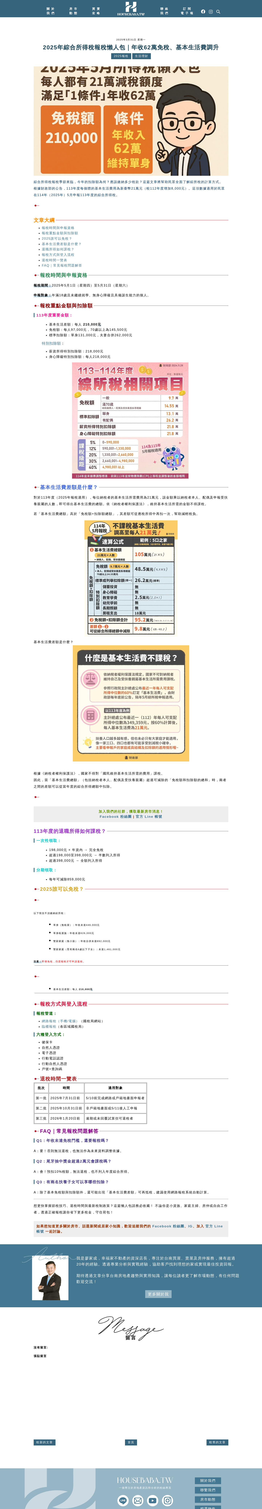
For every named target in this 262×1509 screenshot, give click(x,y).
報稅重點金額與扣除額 (60, 233)
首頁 (131, 1442)
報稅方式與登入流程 (58, 255)
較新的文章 (44, 1442)
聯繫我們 (208, 1490)
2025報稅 (121, 56)
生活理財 (141, 56)
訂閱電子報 (188, 11)
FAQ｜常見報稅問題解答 (62, 265)
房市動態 (74, 11)
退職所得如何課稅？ (58, 249)
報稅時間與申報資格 (58, 228)
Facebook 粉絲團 (116, 817)
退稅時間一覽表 (54, 260)
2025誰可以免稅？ (57, 238)
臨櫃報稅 (49, 1026)
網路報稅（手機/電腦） (61, 1021)
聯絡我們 (165, 11)
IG (190, 1226)
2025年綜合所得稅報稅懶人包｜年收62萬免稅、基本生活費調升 (131, 47)
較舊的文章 (217, 1442)
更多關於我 (158, 1294)
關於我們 (51, 11)
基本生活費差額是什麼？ (62, 244)
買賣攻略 (97, 11)
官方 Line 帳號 (149, 817)
